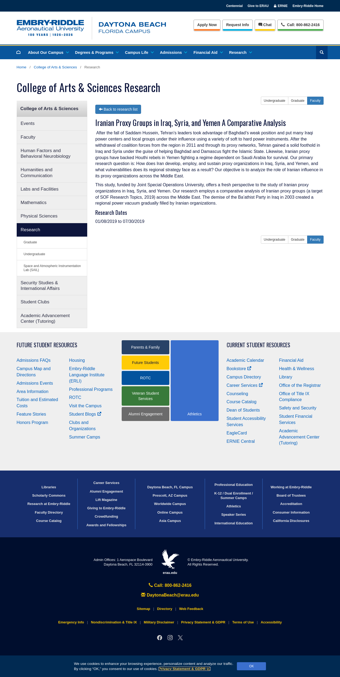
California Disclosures (291, 521)
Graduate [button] (297, 101)
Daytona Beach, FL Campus (170, 487)
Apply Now (207, 25)
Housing (77, 360)
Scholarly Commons (49, 495)
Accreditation (291, 504)
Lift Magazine (106, 500)
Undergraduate (34, 254)
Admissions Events (35, 383)
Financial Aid (208, 52)
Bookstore (239, 368)
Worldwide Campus (170, 504)
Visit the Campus (85, 406)
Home (21, 67)
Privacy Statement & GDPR (185, 669)
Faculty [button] (315, 101)
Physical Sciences (39, 216)
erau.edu (170, 562)
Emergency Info (71, 622)
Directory (164, 609)
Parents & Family (145, 347)
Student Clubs (35, 301)
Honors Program (32, 422)
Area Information (32, 391)
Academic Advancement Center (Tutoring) (45, 318)
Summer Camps (84, 437)
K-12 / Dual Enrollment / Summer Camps (233, 495)
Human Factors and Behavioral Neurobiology (46, 153)
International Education (234, 523)
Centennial (234, 6)
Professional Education (234, 485)
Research (240, 52)
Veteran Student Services (145, 396)
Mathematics (34, 202)
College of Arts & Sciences (55, 67)
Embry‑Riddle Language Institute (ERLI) (87, 374)
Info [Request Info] (237, 25)
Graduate (30, 242)
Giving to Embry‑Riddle (106, 508)
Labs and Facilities (40, 189)
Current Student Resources (258, 345)
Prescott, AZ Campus (170, 495)
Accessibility (271, 622)
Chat (265, 25)
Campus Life (139, 52)
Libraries (48, 487)
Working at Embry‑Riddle (291, 487)
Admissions (173, 52)
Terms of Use (243, 622)
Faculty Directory (49, 512)
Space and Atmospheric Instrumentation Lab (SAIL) (52, 268)
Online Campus (170, 512)
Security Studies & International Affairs (40, 285)
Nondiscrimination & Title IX (114, 622)
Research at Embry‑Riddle (48, 504)
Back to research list (118, 109)
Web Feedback (191, 609)
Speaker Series (233, 515)
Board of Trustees (291, 495)
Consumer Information (291, 512)
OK (251, 666)
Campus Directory (244, 377)
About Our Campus (48, 52)
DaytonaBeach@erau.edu (170, 595)
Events (28, 123)
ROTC (75, 397)
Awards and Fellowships (106, 525)
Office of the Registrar (300, 385)
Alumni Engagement (145, 414)
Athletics (233, 506)
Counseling (237, 393)
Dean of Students (243, 410)
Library (285, 377)
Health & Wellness (296, 368)
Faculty (28, 137)
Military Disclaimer (159, 622)
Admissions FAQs (34, 360)
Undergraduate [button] (274, 101)
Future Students (145, 362)
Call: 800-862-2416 (170, 585)
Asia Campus (170, 521)
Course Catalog (242, 401)
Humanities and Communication (36, 172)
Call (300, 24)
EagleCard (237, 433)
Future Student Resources (47, 345)
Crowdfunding (106, 516)
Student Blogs (85, 414)
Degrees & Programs (96, 52)
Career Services (245, 385)
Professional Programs (91, 389)
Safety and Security (298, 408)
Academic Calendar (245, 360)
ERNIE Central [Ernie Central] (241, 441)
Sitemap (143, 609)
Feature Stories (31, 414)
